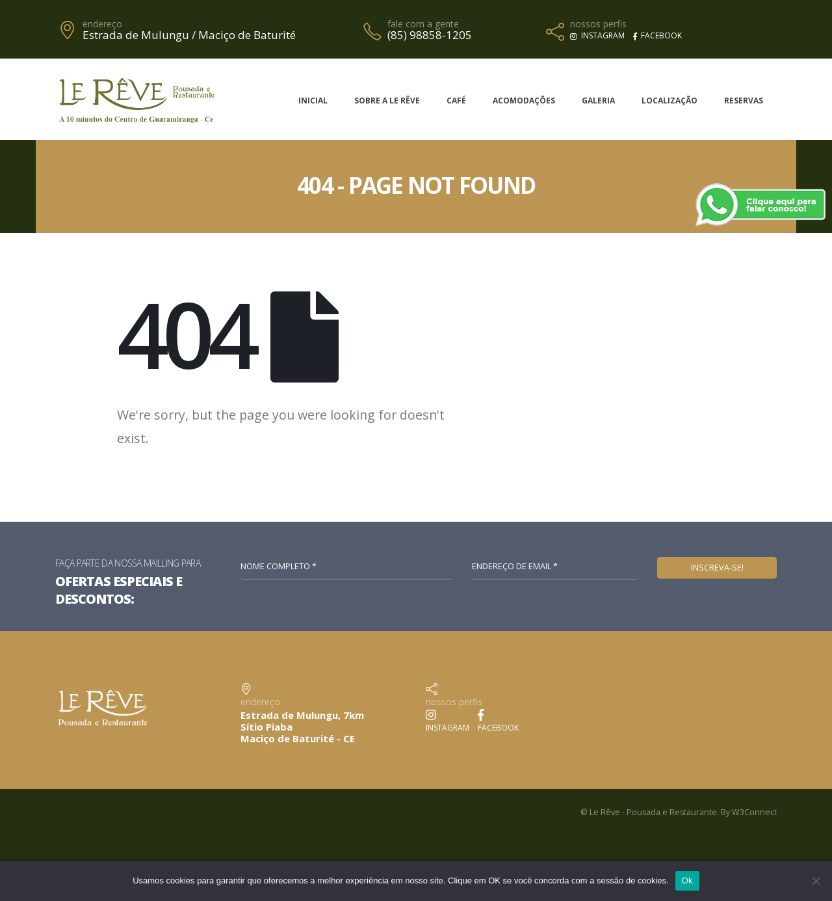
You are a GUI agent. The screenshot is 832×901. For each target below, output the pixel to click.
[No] (815, 880)
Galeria (598, 100)
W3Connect (754, 812)
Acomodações (524, 100)
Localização (669, 100)
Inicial (313, 100)
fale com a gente (423, 24)
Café (456, 100)
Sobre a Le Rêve (387, 100)
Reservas (743, 100)
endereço (102, 24)
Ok (687, 880)
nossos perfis (598, 24)
